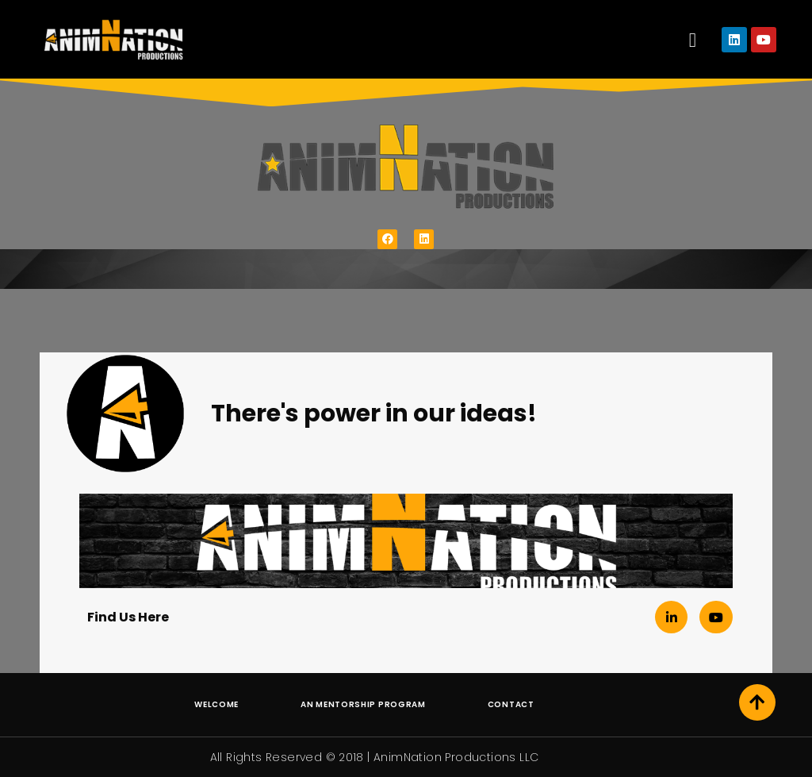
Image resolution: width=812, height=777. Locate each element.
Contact (511, 704)
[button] (692, 40)
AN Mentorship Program (363, 704)
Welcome (216, 704)
